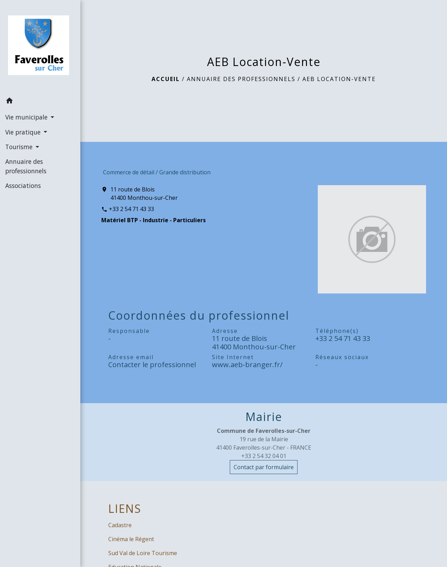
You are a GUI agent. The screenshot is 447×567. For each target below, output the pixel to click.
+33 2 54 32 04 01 (263, 456)
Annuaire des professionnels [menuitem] (25, 166)
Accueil (166, 79)
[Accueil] (40, 46)
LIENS (124, 508)
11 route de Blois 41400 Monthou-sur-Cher (144, 194)
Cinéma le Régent (131, 539)
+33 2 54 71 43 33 (131, 209)
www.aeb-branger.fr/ (247, 364)
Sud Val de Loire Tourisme (142, 553)
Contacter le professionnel (152, 364)
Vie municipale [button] (27, 117)
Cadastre (120, 525)
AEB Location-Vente (339, 79)
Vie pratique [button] (23, 132)
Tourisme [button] (19, 147)
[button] (40, 102)
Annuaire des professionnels (241, 79)
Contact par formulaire (264, 467)
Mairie (264, 416)
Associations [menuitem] (23, 185)
